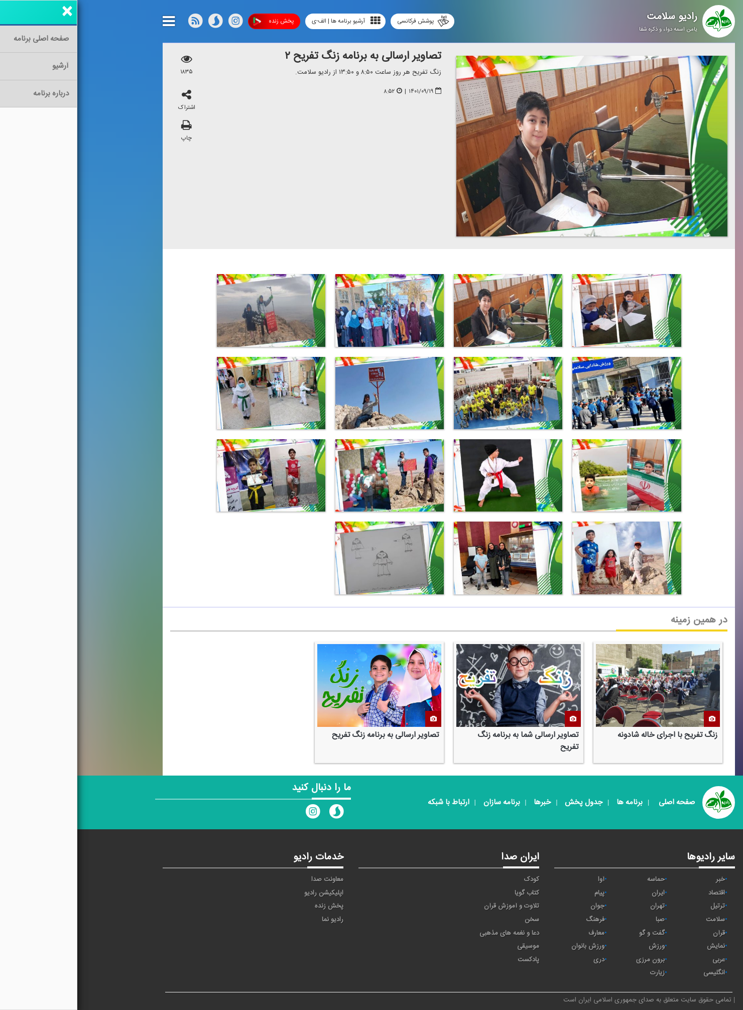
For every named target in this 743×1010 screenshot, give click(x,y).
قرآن (642, 933)
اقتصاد (639, 893)
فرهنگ (518, 919)
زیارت (580, 972)
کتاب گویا (449, 893)
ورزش (579, 946)
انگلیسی (637, 972)
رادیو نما (255, 919)
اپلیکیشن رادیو (246, 893)
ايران (580, 893)
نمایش (639, 946)
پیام (522, 893)
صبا (582, 919)
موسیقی (451, 946)
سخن (454, 919)
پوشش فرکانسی (346, 21)
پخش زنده (196, 21)
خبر (643, 879)
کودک (454, 879)
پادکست (451, 959)
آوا (524, 879)
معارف (519, 933)
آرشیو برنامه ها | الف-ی (268, 21)
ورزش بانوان (510, 946)
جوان (520, 906)
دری (521, 959)
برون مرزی (573, 959)
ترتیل (640, 906)
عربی (641, 959)
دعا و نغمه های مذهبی (432, 933)
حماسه (578, 879)
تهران (580, 906)
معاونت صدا (250, 879)
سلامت (638, 919)
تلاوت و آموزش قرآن (434, 906)
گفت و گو (574, 933)
